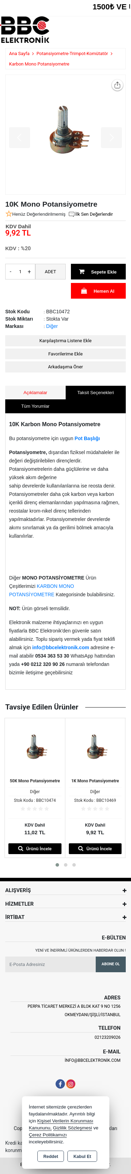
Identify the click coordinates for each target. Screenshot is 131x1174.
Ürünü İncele (35, 848)
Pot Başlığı (87, 438)
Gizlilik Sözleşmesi (72, 1127)
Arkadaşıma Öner (65, 366)
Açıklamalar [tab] (35, 392)
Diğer (52, 326)
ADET (50, 271)
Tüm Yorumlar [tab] (35, 406)
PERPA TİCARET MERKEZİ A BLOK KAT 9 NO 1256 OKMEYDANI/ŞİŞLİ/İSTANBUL (74, 1010)
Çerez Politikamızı (48, 1134)
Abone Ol (111, 964)
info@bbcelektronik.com (93, 1060)
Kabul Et (82, 1156)
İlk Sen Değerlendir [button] (90, 214)
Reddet (50, 1156)
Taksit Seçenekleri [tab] (95, 392)
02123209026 (108, 1037)
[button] (57, 864)
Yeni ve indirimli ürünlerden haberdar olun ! (80, 950)
